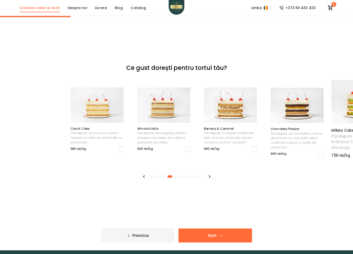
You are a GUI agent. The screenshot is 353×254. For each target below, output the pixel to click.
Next (215, 235)
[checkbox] (31, 149)
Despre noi (77, 7)
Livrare (101, 7)
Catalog (138, 7)
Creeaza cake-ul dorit (40, 7)
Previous (137, 235)
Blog (119, 7)
